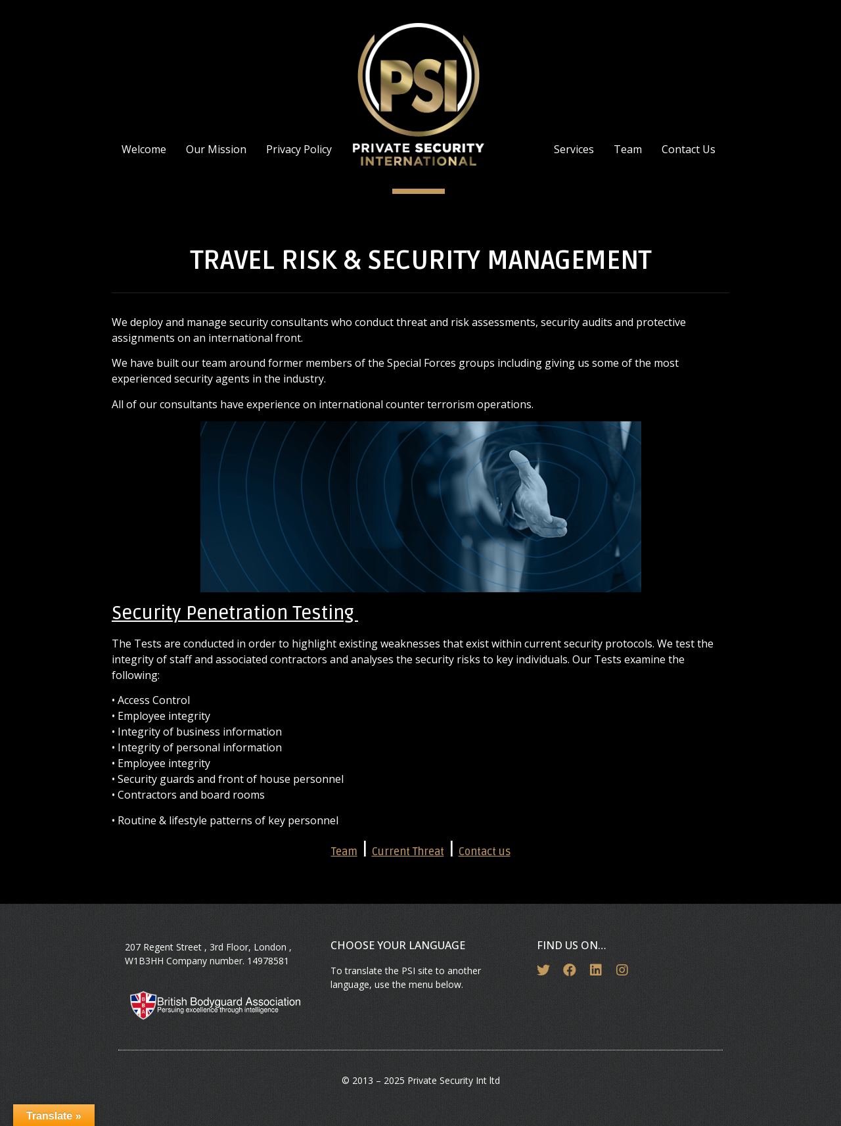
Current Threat (408, 851)
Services (574, 149)
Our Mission (216, 149)
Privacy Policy (299, 149)
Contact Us (689, 149)
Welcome (144, 149)
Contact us (485, 851)
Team (628, 149)
